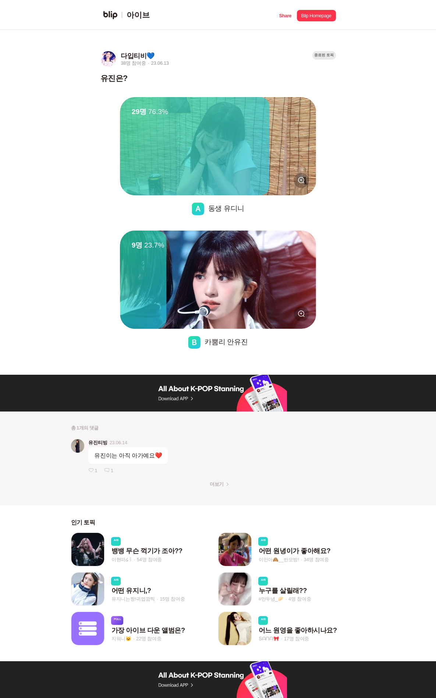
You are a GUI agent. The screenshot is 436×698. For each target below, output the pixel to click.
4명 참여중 (299, 599)
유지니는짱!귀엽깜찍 (133, 599)
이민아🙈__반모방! (279, 559)
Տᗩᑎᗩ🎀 (269, 638)
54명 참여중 (149, 559)
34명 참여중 (316, 559)
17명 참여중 (296, 638)
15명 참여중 (172, 599)
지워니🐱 (121, 638)
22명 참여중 (148, 638)
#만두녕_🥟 (271, 599)
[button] (285, 15)
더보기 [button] (216, 484)
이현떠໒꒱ (121, 559)
